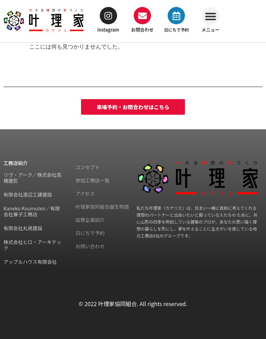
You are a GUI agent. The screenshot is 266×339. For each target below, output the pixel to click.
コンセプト (88, 167)
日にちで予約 (176, 30)
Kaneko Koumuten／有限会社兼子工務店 (31, 211)
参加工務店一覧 (92, 180)
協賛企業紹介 (90, 219)
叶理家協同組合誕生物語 (102, 206)
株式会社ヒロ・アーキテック (32, 244)
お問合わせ (142, 29)
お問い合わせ (90, 246)
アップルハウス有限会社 (30, 261)
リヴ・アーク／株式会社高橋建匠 (32, 177)
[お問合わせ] (142, 15)
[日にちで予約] (176, 15)
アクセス (85, 193)
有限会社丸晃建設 (22, 228)
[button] (210, 16)
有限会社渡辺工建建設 (27, 194)
